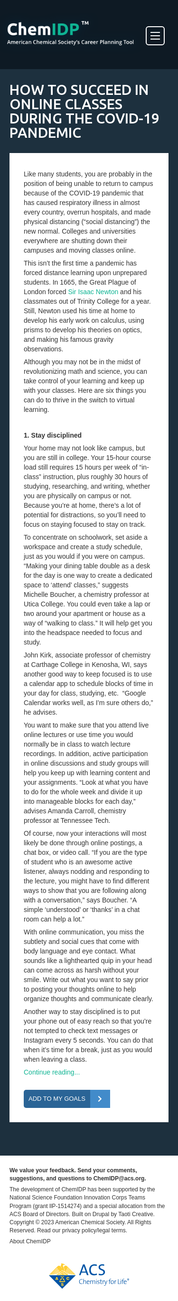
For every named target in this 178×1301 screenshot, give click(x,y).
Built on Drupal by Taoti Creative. (113, 1214)
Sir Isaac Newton (93, 292)
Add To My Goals (56, 1098)
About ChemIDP (30, 1241)
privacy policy (79, 1230)
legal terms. (112, 1230)
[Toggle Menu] (155, 35)
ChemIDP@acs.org (119, 1178)
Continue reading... (52, 1072)
